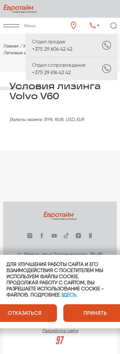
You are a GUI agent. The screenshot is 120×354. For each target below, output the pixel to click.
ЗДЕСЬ (68, 295)
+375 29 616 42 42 (58, 68)
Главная (10, 46)
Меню (19, 26)
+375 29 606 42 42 (58, 45)
